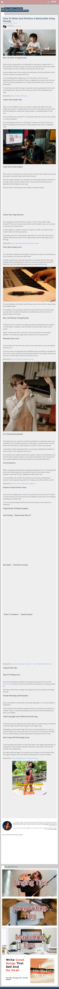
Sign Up (53, 2)
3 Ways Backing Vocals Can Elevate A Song (25, 758)
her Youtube (52, 824)
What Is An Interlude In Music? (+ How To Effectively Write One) (32, 664)
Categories (11, 8)
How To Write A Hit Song (19, 96)
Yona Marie (10, 25)
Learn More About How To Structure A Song (25, 243)
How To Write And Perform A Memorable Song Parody (15, 10)
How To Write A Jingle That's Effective (23, 483)
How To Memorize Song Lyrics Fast (23, 359)
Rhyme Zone (7, 684)
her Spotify (45, 824)
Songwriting (19, 8)
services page (53, 829)
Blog (6, 8)
